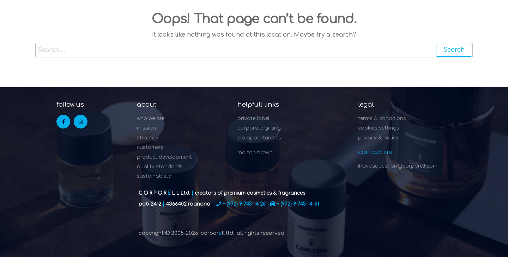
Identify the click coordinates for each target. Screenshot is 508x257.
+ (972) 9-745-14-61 (298, 204)
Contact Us (375, 152)
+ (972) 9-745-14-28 (244, 204)
